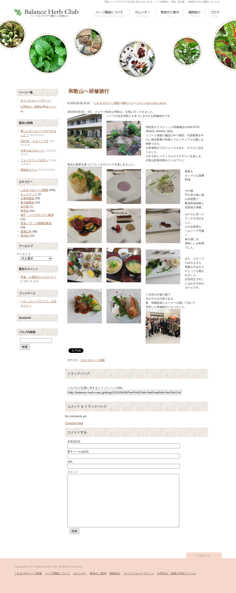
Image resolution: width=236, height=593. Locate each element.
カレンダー (142, 13)
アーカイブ (23, 254)
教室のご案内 (169, 13)
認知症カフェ (29, 169)
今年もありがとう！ (33, 150)
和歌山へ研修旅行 (88, 91)
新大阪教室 (27, 202)
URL (70, 461)
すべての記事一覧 (215, 13)
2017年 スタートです (35, 141)
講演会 (25, 235)
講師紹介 (194, 13)
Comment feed (74, 423)
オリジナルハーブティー (36, 100)
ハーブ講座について (109, 13)
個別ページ (127, 102)
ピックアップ (29, 194)
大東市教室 (27, 198)
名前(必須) (73, 441)
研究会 (25, 210)
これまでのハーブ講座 (107, 102)
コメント (72, 472)
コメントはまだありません (151, 102)
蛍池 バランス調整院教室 (36, 223)
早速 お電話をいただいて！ (38, 277)
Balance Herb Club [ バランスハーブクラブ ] (46, 13)
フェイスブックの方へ (34, 160)
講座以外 (26, 231)
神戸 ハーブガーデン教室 (37, 215)
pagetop (204, 566)
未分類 (25, 206)
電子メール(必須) (77, 451)
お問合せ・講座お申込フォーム (176, 583)
